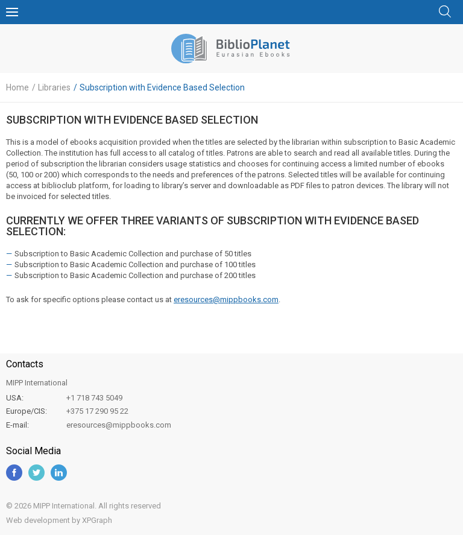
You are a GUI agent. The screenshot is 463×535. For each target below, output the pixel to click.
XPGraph (97, 520)
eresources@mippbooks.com (226, 299)
